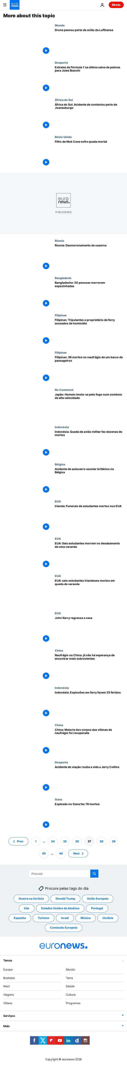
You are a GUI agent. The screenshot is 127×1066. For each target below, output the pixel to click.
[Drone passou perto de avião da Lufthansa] (89, 42)
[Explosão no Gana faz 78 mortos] (89, 816)
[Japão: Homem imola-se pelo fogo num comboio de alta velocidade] (89, 406)
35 (65, 841)
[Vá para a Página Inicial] (14, 5)
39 (113, 841)
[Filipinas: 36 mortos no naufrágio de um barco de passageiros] (89, 369)
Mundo (60, 25)
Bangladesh (63, 277)
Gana (58, 799)
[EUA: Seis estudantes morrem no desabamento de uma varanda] (89, 555)
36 (77, 841)
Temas (7, 960)
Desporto (61, 62)
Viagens (8, 994)
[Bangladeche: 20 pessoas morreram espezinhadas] (89, 295)
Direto (116, 4)
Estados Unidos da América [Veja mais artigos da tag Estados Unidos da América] (60, 908)
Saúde (70, 986)
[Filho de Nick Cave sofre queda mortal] (89, 154)
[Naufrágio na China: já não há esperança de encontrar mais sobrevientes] (89, 667)
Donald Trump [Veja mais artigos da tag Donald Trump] (65, 898)
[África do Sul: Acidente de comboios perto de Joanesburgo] (89, 117)
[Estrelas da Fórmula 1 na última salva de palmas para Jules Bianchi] (89, 79)
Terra (69, 978)
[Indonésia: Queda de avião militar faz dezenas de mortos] (89, 444)
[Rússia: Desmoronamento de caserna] (89, 257)
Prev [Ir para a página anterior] (20, 841)
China (59, 650)
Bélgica (60, 464)
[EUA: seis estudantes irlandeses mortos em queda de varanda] (89, 593)
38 (101, 841)
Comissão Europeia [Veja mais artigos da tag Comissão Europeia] (63, 927)
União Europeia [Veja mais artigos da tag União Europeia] (97, 898)
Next (6, 986)
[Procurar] (63, 874)
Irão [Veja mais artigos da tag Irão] (26, 908)
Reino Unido (63, 136)
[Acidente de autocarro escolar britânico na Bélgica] (89, 481)
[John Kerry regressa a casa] (89, 630)
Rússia (59, 240)
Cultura (70, 994)
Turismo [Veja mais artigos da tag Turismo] (43, 918)
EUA (58, 501)
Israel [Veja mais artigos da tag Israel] (65, 918)
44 (61, 853)
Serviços (9, 1015)
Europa (8, 969)
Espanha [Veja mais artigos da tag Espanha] (20, 918)
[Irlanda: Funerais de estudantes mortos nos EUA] (89, 518)
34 (53, 841)
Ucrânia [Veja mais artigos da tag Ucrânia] (107, 918)
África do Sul (64, 99)
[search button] (94, 874)
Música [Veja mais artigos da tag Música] (86, 918)
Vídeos (7, 1003)
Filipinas (61, 315)
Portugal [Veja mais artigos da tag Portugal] (97, 908)
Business (9, 978)
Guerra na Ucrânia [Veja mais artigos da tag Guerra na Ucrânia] (31, 898)
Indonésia (62, 427)
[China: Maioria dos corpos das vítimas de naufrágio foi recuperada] (89, 742)
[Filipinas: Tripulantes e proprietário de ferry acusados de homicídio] (89, 332)
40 (44, 853)
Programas (73, 1003)
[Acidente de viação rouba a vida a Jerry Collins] (89, 779)
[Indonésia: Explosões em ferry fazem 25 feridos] (89, 704)
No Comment (64, 389)
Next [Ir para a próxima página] (76, 853)
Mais (6, 1026)
